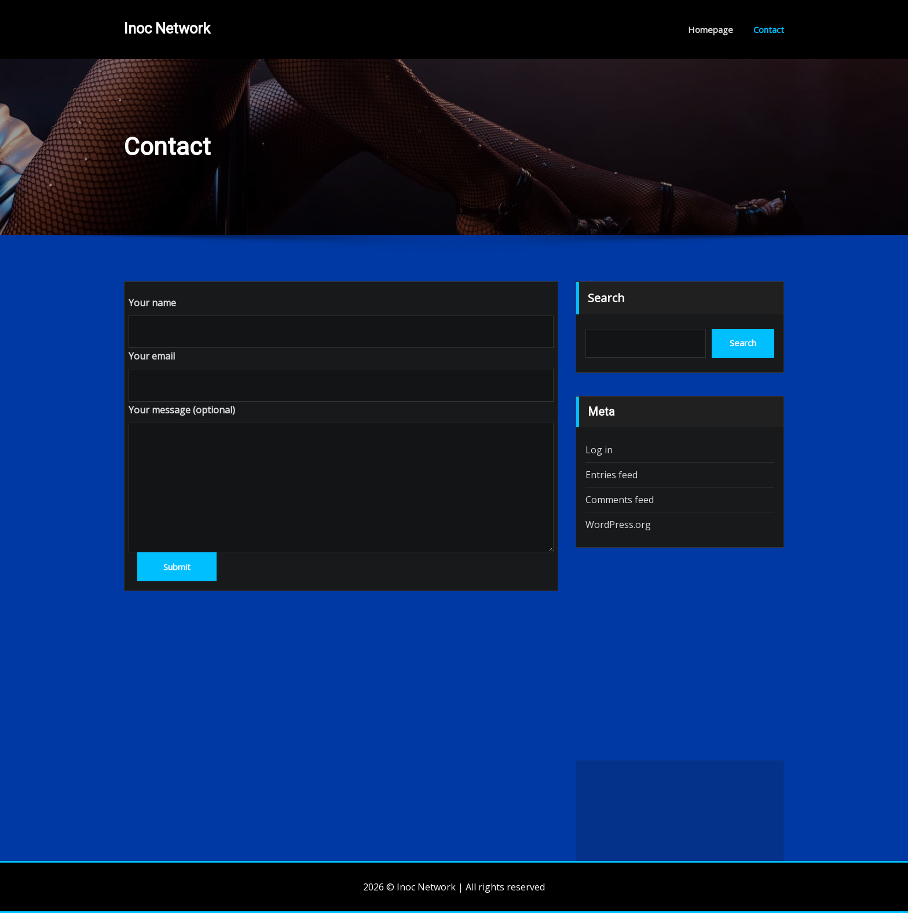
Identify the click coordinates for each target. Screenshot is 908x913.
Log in (599, 449)
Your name (152, 302)
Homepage (710, 29)
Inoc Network (167, 28)
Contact (768, 29)
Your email (152, 356)
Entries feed (611, 474)
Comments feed (619, 499)
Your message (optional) (182, 410)
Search (606, 298)
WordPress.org (618, 524)
